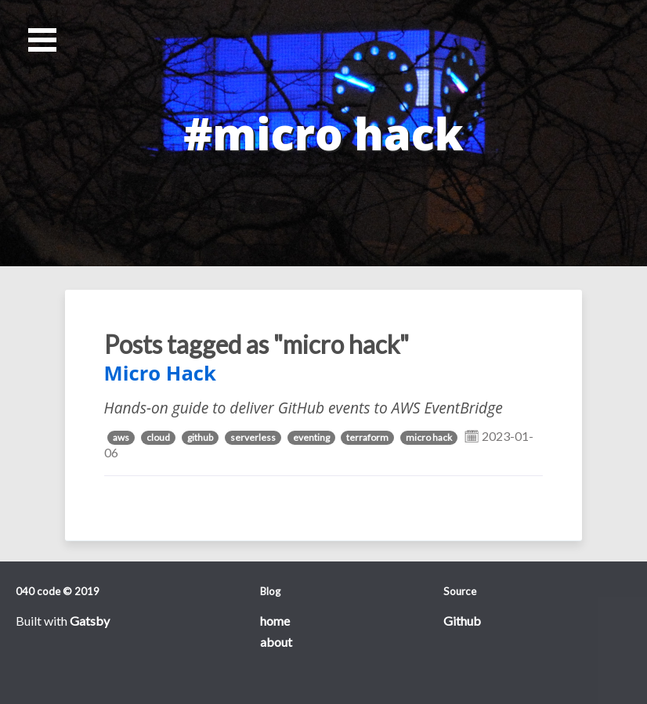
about (276, 641)
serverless (253, 437)
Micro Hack (160, 373)
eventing (311, 437)
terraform (367, 437)
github (200, 437)
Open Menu (42, 40)
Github (462, 620)
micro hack (429, 437)
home (275, 620)
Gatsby (90, 620)
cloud (158, 437)
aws (121, 437)
